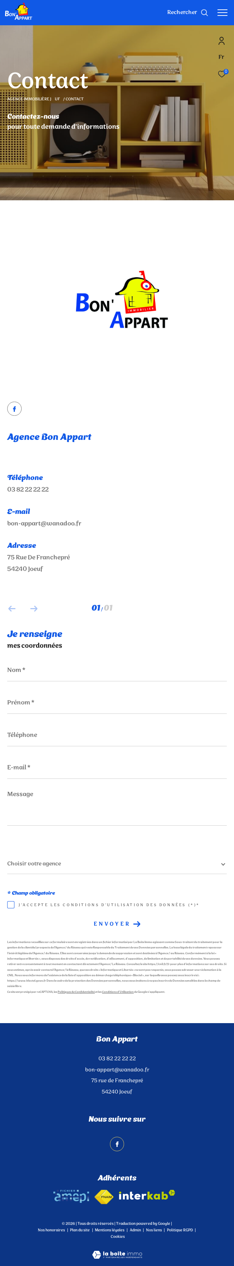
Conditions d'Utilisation (118, 992)
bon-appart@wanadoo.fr (44, 523)
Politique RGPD (180, 1230)
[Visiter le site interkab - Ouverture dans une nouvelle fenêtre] (147, 1195)
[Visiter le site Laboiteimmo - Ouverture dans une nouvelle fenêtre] (117, 1250)
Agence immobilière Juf (34, 99)
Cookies (118, 1237)
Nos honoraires (51, 1230)
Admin (136, 1230)
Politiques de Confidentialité (76, 992)
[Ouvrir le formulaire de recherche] (187, 12)
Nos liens (154, 1230)
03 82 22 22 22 (28, 489)
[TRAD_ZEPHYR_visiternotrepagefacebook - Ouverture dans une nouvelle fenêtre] (14, 410)
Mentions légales (110, 1230)
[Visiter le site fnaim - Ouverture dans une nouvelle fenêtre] (104, 1197)
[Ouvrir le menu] (222, 12)
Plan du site (80, 1230)
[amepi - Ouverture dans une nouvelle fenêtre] (71, 1196)
